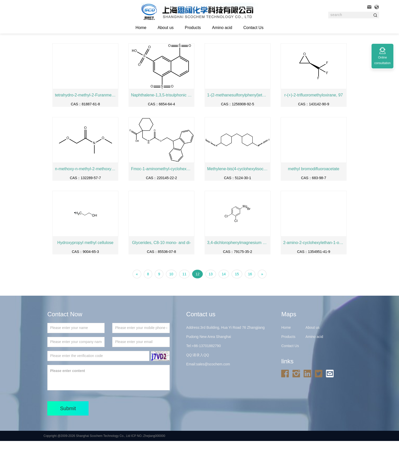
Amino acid (222, 27)
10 (171, 305)
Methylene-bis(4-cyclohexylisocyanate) (237, 200)
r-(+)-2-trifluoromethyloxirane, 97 (313, 126)
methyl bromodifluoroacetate (313, 200)
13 (211, 305)
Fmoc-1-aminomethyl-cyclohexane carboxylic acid (161, 200)
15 (237, 305)
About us (166, 27)
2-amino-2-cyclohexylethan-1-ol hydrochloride (313, 273)
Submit (68, 439)
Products (193, 27)
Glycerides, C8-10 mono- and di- (161, 273)
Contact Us (253, 27)
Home (77, 48)
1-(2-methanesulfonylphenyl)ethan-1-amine (237, 126)
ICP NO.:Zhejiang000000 (148, 467)
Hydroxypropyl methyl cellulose (85, 273)
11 (184, 305)
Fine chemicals (114, 48)
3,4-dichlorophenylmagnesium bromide (237, 273)
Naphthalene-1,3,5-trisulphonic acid (161, 126)
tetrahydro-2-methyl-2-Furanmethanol (85, 126)
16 (250, 305)
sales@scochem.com (213, 395)
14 (224, 305)
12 (197, 305)
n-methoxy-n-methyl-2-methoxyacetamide (85, 200)
